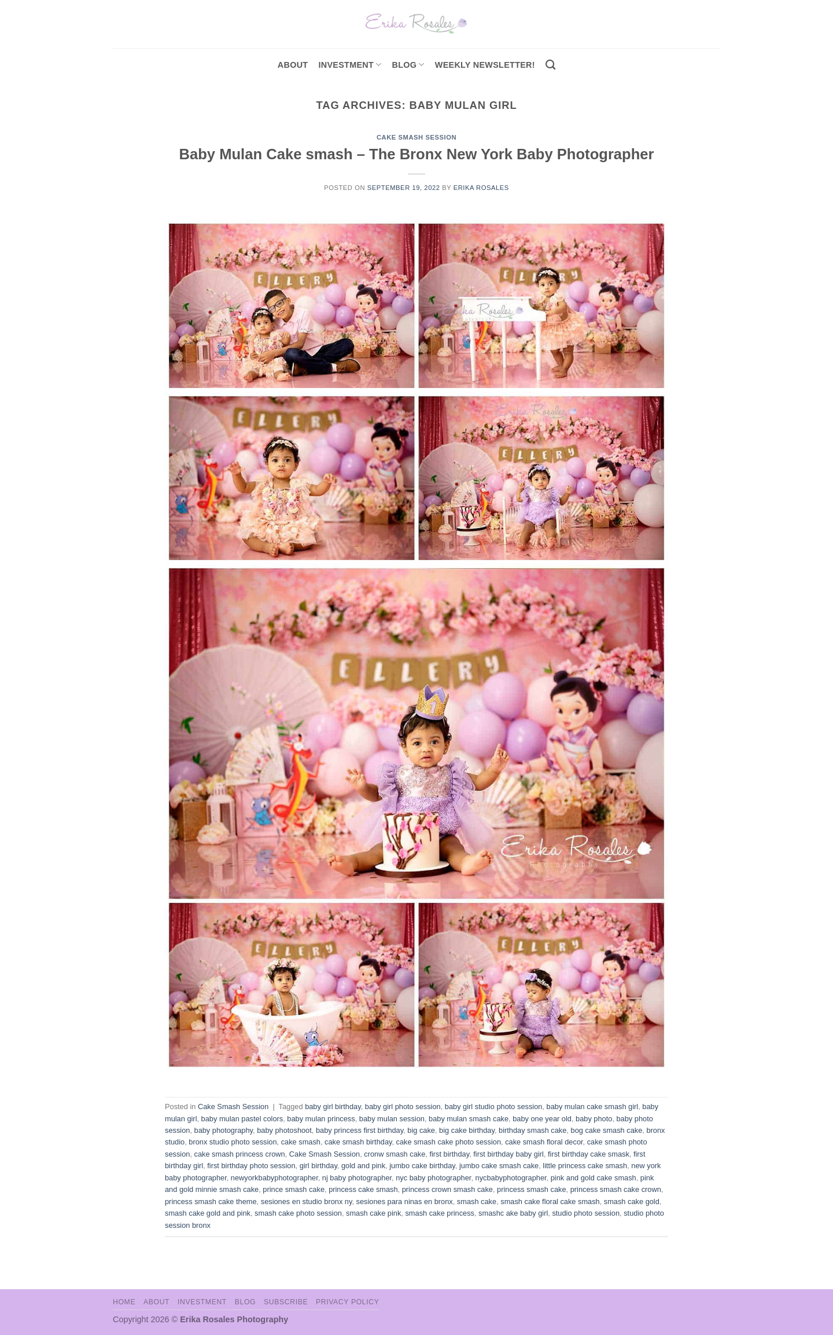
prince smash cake (294, 1189)
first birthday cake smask (588, 1154)
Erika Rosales (481, 187)
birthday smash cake (532, 1130)
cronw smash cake (394, 1154)
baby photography (223, 1130)
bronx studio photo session (233, 1142)
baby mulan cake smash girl (593, 1106)
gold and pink (363, 1165)
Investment (202, 1302)
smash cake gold (631, 1201)
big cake (421, 1130)
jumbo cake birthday (422, 1165)
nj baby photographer (357, 1177)
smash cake (476, 1201)
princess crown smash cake (447, 1189)
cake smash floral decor (544, 1142)
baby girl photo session (403, 1106)
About (293, 65)
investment (349, 64)
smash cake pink (373, 1213)
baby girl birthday (333, 1106)
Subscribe (286, 1302)
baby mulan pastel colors (242, 1118)
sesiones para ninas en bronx (404, 1201)
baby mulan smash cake (468, 1118)
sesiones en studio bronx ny (306, 1201)
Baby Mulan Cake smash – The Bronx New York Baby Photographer (416, 154)
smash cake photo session (298, 1213)
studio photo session (586, 1213)
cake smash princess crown (239, 1154)
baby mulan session (392, 1118)
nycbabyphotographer (511, 1177)
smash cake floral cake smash (549, 1201)
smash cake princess (439, 1213)
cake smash (300, 1142)
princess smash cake (531, 1189)
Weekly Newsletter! (485, 65)
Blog (408, 64)
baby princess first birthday (359, 1130)
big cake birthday (467, 1130)
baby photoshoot (284, 1130)
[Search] (550, 65)
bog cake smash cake (607, 1130)
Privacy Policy (347, 1302)
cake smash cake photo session (448, 1142)
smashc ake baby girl (513, 1213)
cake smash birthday (358, 1142)
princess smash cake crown (615, 1189)
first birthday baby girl (508, 1154)
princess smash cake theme (211, 1201)
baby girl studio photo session (494, 1106)
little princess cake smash (585, 1165)
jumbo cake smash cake (499, 1165)
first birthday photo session (251, 1165)
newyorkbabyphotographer (274, 1177)
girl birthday (318, 1165)
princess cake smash (363, 1189)
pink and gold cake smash (593, 1177)
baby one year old (542, 1118)
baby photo (594, 1118)
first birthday (449, 1154)
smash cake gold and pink (207, 1213)
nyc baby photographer (433, 1177)
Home (124, 1302)
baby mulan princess (321, 1118)
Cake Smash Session (416, 137)
